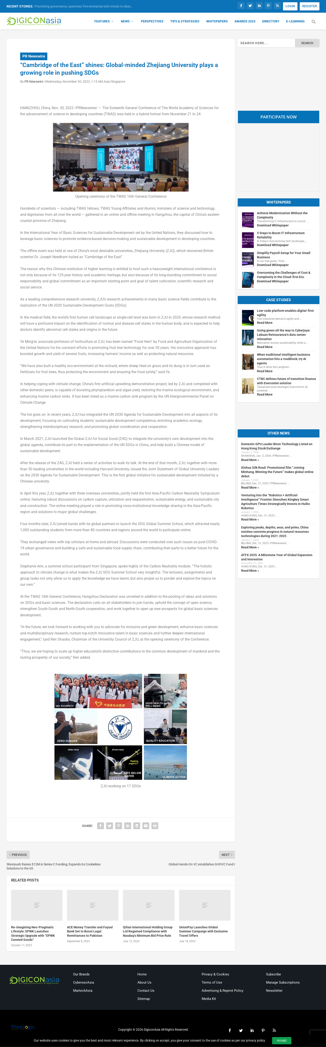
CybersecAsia (83, 983)
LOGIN (290, 6)
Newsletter (274, 991)
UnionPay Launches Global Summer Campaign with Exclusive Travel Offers (203, 932)
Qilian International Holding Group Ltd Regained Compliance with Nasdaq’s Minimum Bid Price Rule (148, 932)
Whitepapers (217, 22)
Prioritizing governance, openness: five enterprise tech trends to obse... (83, 6)
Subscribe (273, 975)
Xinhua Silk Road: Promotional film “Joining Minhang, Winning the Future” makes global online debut (277, 472)
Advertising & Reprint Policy (222, 991)
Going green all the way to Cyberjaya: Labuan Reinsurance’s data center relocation (283, 335)
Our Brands (81, 975)
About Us (144, 983)
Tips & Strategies (184, 22)
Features (102, 22)
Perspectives (152, 22)
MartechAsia (82, 991)
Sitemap (143, 999)
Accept (282, 1040)
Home (142, 975)
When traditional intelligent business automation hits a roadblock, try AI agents (283, 359)
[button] (314, 25)
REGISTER (309, 6)
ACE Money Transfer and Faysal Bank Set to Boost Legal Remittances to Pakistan (90, 932)
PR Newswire (33, 56)
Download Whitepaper (273, 225)
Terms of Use (212, 983)
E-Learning (295, 22)
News (125, 22)
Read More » (250, 460)
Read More (265, 323)
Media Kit (209, 999)
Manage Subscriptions (283, 983)
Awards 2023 (245, 22)
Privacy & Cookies (215, 975)
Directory (270, 22)
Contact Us (145, 991)
